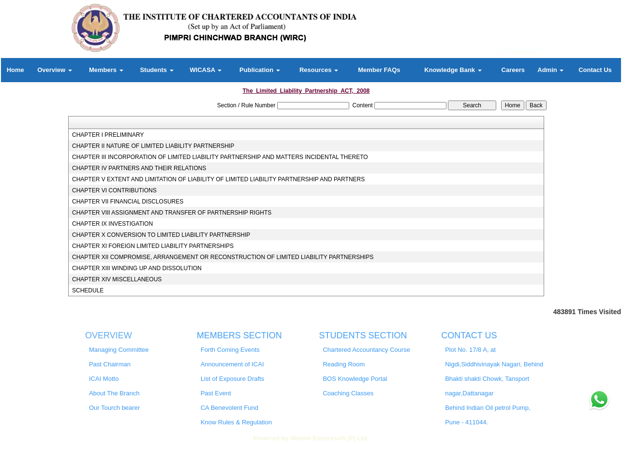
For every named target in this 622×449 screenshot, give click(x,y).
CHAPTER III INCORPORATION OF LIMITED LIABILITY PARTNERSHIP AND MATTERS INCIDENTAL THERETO (220, 157)
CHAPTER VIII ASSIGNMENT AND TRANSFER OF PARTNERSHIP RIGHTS (171, 212)
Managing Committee (119, 349)
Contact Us (595, 69)
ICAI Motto (103, 378)
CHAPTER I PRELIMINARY (108, 134)
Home (15, 69)
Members (106, 69)
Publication (259, 69)
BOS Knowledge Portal (355, 378)
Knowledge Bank (452, 69)
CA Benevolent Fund (229, 407)
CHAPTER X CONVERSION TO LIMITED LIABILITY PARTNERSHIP (161, 235)
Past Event (216, 393)
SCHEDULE (88, 290)
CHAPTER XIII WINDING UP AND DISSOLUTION (137, 268)
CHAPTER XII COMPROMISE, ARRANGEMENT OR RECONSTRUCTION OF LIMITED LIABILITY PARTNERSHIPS (222, 257)
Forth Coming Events (230, 349)
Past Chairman (110, 364)
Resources (318, 69)
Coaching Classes (348, 393)
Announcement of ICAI (232, 364)
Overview (54, 69)
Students (156, 69)
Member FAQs (379, 69)
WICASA (206, 69)
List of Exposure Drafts (233, 378)
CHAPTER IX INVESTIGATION (112, 223)
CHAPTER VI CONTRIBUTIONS (114, 190)
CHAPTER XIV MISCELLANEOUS (117, 279)
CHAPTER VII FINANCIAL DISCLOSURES (127, 201)
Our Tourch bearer (114, 407)
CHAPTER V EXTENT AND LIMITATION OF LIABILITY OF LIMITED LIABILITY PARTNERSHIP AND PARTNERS (218, 179)
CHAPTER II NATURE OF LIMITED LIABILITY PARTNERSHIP (153, 146)
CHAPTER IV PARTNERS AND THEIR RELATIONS (139, 168)
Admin (550, 69)
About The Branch (114, 393)
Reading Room (344, 364)
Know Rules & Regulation (236, 422)
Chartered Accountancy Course (366, 349)
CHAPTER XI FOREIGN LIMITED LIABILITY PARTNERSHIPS (153, 246)
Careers (513, 69)
